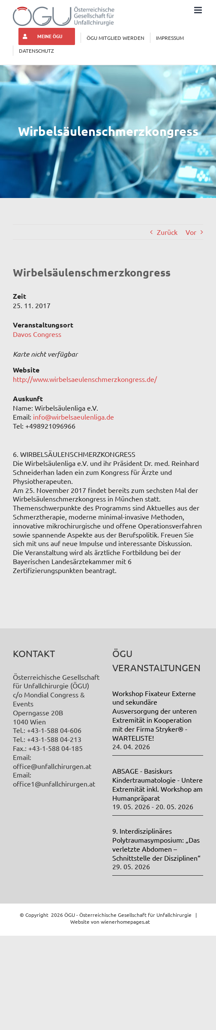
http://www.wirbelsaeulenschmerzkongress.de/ (85, 379)
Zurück (167, 232)
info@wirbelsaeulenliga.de (73, 416)
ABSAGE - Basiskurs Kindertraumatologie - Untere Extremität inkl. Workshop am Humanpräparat (157, 784)
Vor (191, 232)
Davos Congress (37, 334)
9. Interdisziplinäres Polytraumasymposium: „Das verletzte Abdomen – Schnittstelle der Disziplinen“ (156, 844)
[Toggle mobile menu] (198, 10)
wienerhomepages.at (125, 921)
